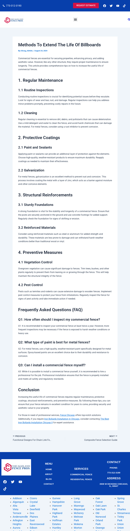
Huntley (56, 527)
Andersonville (20, 516)
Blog (49, 479)
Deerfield (35, 509)
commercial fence (81, 474)
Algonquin (18, 501)
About (48, 474)
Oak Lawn (101, 505)
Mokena (78, 524)
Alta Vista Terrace (17, 509)
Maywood (79, 509)
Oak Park (101, 509)
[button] (75, 19)
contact (49, 484)
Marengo (79, 505)
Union (120, 524)
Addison (17, 498)
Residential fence (81, 479)
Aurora (16, 527)
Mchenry (79, 513)
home (49, 469)
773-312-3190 (113, 472)
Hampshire (58, 501)
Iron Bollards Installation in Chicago (61, 419)
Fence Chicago (67, 415)
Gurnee (56, 498)
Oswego (100, 527)
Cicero (33, 498)
